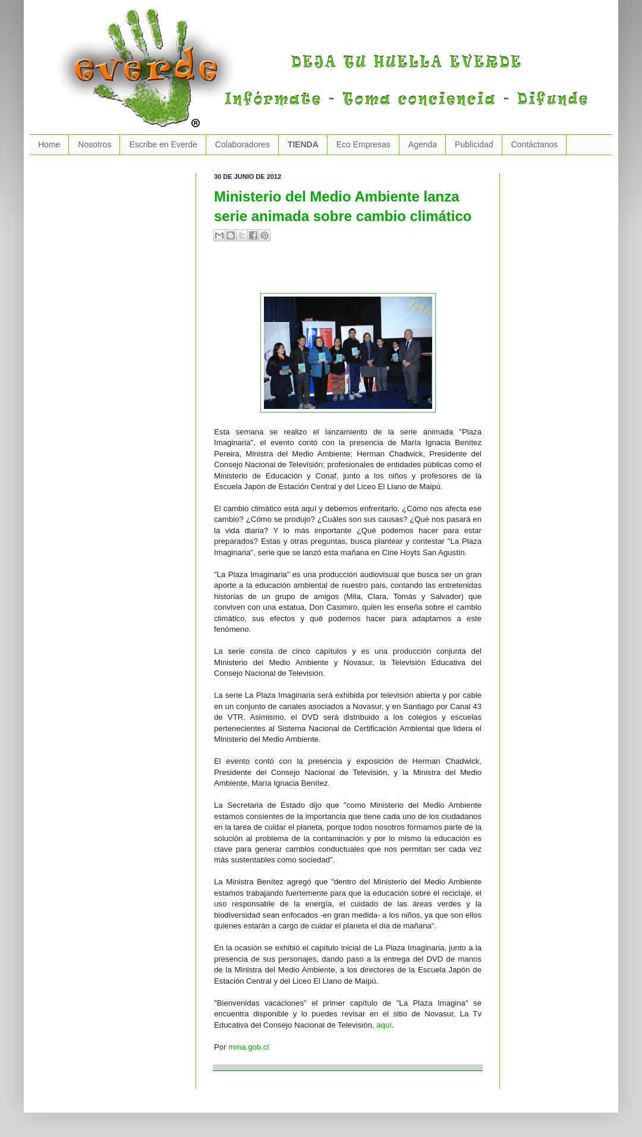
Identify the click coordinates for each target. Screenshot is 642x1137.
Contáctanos (534, 144)
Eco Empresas (363, 144)
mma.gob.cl (248, 1046)
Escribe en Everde (163, 144)
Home (49, 144)
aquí (384, 1025)
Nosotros (94, 144)
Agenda (422, 144)
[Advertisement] (353, 272)
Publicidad (474, 144)
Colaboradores (242, 144)
